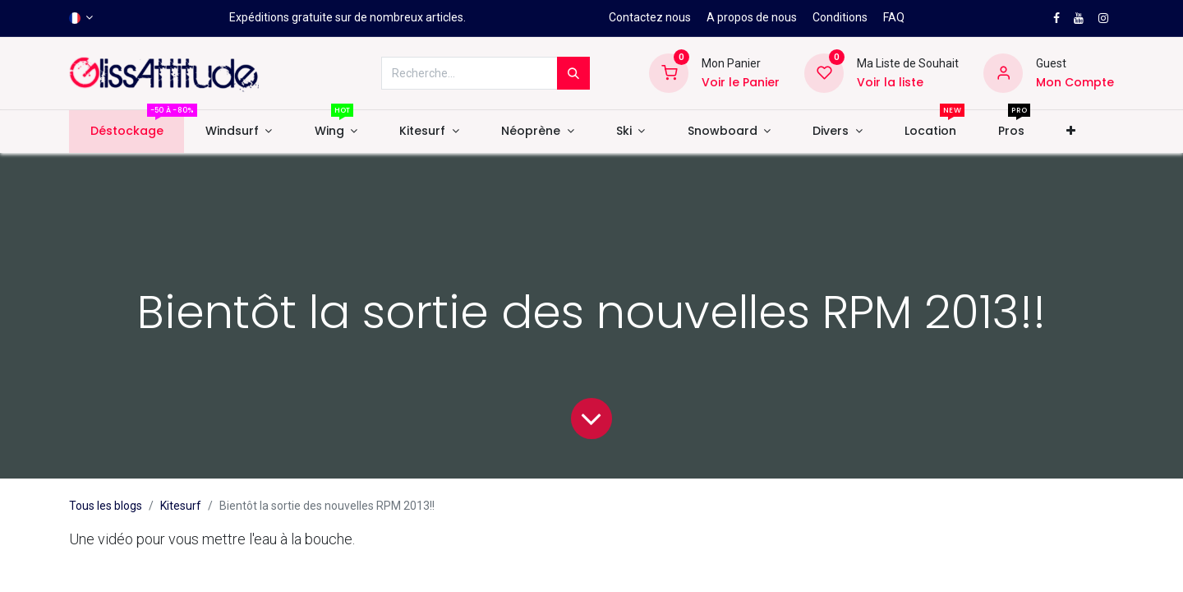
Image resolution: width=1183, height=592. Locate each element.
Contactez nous (650, 17)
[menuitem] (126, 131)
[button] (1071, 131)
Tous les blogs (105, 505)
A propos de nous (752, 17)
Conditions (840, 17)
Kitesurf (180, 505)
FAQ (894, 17)
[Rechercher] (573, 73)
